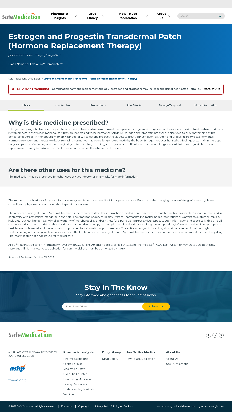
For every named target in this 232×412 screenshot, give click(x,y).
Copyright (83, 406)
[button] (220, 16)
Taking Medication (75, 384)
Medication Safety (74, 368)
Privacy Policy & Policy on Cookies (113, 406)
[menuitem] (59, 16)
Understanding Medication (80, 389)
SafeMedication (17, 78)
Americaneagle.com (212, 406)
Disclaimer (67, 406)
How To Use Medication (140, 358)
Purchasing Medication (78, 379)
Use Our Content (177, 363)
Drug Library (34, 78)
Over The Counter (75, 374)
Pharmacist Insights (75, 358)
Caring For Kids (72, 363)
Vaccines (68, 394)
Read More (212, 88)
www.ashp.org (17, 380)
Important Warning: (30, 88)
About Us (172, 358)
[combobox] (196, 16)
